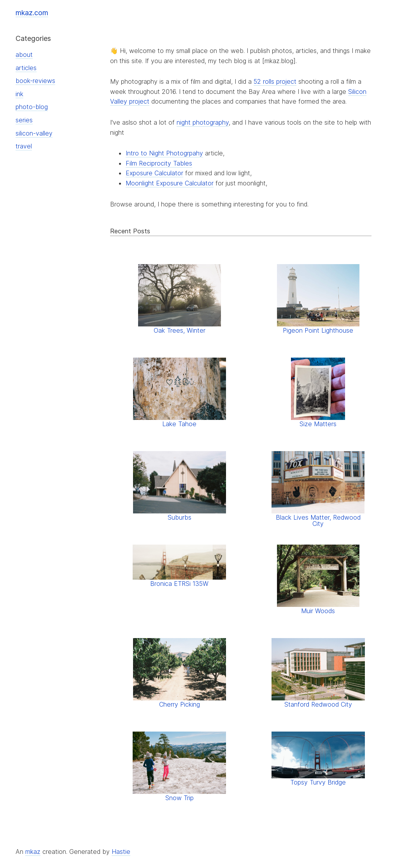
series (24, 120)
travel (24, 146)
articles (26, 68)
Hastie (121, 851)
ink (19, 94)
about (24, 54)
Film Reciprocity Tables (159, 163)
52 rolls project (275, 81)
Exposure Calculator (154, 173)
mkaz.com (32, 13)
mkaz (32, 851)
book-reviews (35, 81)
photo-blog (32, 107)
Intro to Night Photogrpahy (164, 153)
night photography (203, 122)
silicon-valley (34, 133)
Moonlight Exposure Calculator (170, 183)
